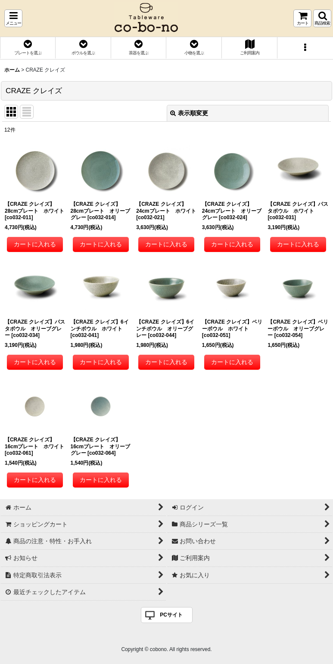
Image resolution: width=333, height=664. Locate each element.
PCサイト (171, 615)
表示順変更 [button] (189, 113)
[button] (13, 18)
